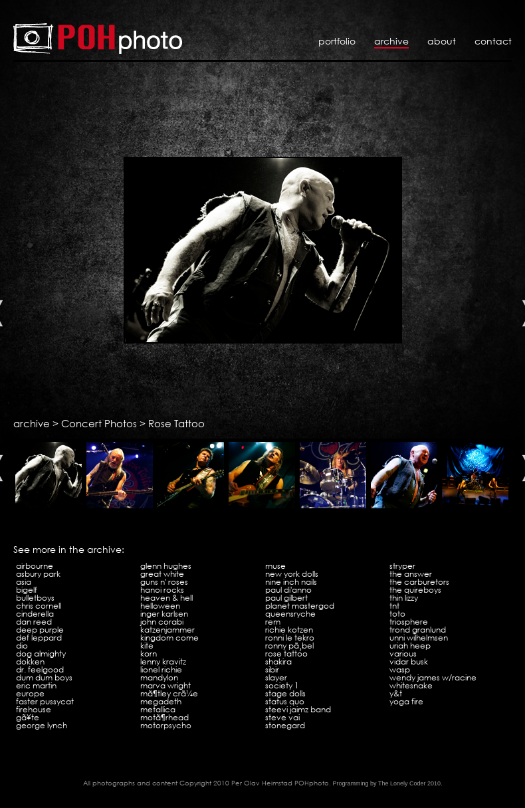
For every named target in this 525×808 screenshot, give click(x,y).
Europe (30, 693)
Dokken (30, 661)
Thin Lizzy (403, 597)
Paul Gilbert (286, 597)
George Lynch (41, 725)
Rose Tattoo (176, 423)
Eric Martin (36, 685)
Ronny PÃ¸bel (289, 645)
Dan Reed (34, 621)
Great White (162, 573)
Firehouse (33, 709)
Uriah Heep (410, 645)
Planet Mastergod (299, 605)
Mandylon (159, 677)
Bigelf (26, 589)
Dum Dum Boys (44, 677)
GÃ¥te (27, 717)
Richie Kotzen (289, 629)
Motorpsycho (165, 725)
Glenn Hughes (165, 565)
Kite (147, 645)
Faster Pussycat (45, 701)
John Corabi (161, 621)
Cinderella (35, 613)
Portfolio (337, 41)
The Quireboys (415, 589)
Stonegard (285, 725)
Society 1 (282, 685)
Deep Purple (40, 629)
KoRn (148, 653)
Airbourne (34, 565)
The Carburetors (419, 581)
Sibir (272, 669)
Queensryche (290, 613)
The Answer (410, 573)
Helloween (160, 605)
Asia (23, 581)
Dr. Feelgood (40, 669)
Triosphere (408, 621)
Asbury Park (38, 573)
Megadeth (160, 701)
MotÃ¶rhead (164, 717)
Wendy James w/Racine (432, 677)
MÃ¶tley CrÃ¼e (169, 693)
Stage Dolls (285, 693)
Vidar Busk (408, 661)
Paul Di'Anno (288, 589)
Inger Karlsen (164, 613)
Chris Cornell (38, 605)
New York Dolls (291, 573)
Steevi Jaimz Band (298, 709)
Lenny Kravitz (163, 661)
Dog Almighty (41, 653)
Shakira (278, 661)
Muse (275, 565)
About (441, 41)
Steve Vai (282, 717)
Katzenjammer (167, 629)
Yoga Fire (406, 701)
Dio (22, 645)
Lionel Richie (161, 669)
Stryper (402, 565)
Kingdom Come (169, 637)
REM (272, 621)
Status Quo (284, 701)
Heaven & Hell (166, 597)
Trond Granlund (417, 629)
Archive (391, 41)
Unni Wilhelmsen (418, 637)
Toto (397, 613)
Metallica (157, 709)
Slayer (276, 677)
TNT (394, 605)
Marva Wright (165, 685)
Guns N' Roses (164, 581)
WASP (399, 669)
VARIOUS (403, 653)
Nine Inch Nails (291, 581)
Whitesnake (411, 685)
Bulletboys (35, 597)
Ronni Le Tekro (289, 637)
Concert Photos (99, 423)
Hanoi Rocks (162, 589)
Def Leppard (39, 637)
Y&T (395, 693)
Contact (493, 41)
